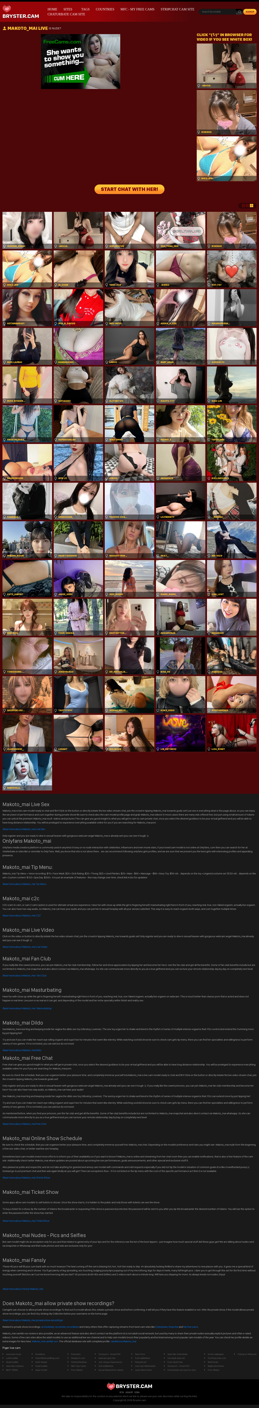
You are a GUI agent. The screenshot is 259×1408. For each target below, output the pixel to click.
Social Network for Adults (110, 1370)
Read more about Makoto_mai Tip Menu (24, 884)
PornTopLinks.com (217, 1358)
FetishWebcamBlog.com (47, 1358)
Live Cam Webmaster (145, 1366)
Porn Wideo (77, 1370)
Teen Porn (140, 1354)
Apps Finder (41, 1370)
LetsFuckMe (12, 1358)
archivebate (47, 1326)
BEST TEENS (12, 1370)
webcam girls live (106, 1358)
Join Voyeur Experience (110, 1362)
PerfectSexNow (79, 1362)
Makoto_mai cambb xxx (45, 1341)
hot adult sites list (176, 1358)
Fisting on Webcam (247, 1354)
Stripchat (173, 1326)
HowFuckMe (41, 1366)
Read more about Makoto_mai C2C (21, 915)
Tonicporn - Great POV (109, 1354)
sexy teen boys (13, 1354)
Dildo (21, 1050)
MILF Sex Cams (78, 1366)
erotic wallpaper (216, 1354)
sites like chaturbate (177, 1354)
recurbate (60, 1326)
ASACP (129, 1392)
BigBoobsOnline (216, 1366)
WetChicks (213, 1362)
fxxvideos (40, 1354)
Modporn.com (78, 1358)
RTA (122, 1392)
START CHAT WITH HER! (130, 189)
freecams (76, 1354)
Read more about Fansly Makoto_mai (22, 1288)
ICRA (137, 1392)
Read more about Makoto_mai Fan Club (24, 975)
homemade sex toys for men (181, 1370)
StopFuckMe (12, 1362)
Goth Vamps (41, 1362)
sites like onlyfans (15, 1366)
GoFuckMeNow (105, 1366)
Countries (105, 9)
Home (52, 9)
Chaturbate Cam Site (66, 14)
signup (250, 11)
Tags (85, 9)
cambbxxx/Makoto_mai (123, 1341)
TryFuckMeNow (142, 1358)
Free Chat (24, 1123)
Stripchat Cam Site (177, 9)
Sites (67, 9)
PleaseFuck (140, 1362)
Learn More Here (143, 1370)
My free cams (191, 1326)
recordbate (73, 1326)
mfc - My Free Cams (138, 9)
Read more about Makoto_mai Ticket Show (25, 1220)
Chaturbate (161, 1326)
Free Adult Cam (175, 1362)
